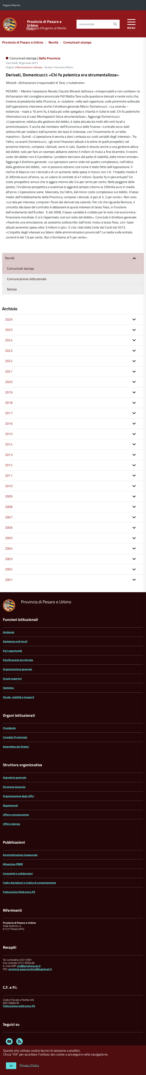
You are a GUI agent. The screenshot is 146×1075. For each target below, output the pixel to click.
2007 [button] (8, 517)
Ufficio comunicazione (16, 815)
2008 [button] (8, 506)
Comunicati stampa (77, 42)
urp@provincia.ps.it (28, 966)
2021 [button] (8, 371)
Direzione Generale (14, 787)
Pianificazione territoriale (18, 660)
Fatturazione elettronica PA (19, 1006)
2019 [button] (8, 392)
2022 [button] (8, 360)
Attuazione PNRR (13, 864)
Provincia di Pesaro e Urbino (44, 23)
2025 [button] (8, 329)
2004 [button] (8, 548)
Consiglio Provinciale (15, 737)
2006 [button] (8, 527)
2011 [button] (8, 475)
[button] (134, 258)
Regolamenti (10, 805)
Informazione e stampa (28, 67)
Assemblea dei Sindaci (16, 747)
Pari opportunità (12, 651)
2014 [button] (8, 444)
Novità (53, 42)
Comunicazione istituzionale (26, 279)
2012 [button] (8, 465)
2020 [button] (8, 381)
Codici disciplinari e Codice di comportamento (29, 883)
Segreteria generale (14, 777)
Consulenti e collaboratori (18, 873)
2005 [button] (8, 538)
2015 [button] (8, 433)
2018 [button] (8, 402)
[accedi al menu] (131, 23)
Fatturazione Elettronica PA (19, 892)
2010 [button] (8, 486)
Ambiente (8, 632)
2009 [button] (8, 496)
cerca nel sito (86, 24)
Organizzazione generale (17, 669)
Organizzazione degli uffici (18, 796)
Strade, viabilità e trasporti (18, 697)
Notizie (12, 289)
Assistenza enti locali (15, 641)
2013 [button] (8, 454)
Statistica (8, 688)
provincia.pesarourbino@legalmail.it (30, 969)
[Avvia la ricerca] (115, 24)
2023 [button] (8, 350)
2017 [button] (8, 413)
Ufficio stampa (11, 824)
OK (11, 1066)
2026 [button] (8, 319)
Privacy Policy (29, 1065)
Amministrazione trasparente (20, 855)
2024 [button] (8, 340)
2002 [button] (8, 569)
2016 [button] (8, 423)
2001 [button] (8, 579)
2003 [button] (8, 558)
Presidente (9, 728)
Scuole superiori (12, 678)
